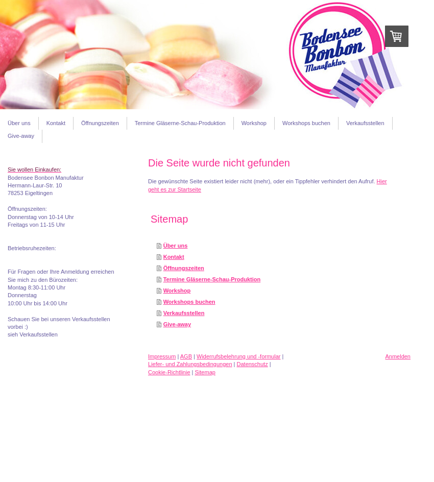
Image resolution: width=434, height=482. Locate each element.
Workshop (177, 290)
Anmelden (398, 356)
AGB (186, 356)
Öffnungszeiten (183, 268)
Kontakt (173, 257)
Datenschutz (252, 364)
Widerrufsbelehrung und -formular (238, 356)
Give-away (177, 324)
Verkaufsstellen (184, 313)
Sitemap (205, 372)
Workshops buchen (189, 302)
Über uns (175, 246)
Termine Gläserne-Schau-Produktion (212, 279)
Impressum (162, 356)
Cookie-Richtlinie (169, 372)
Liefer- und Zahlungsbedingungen (190, 364)
